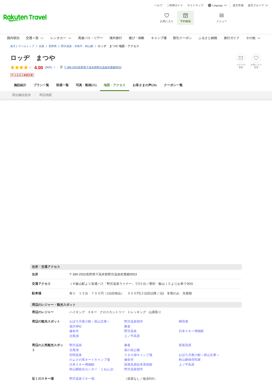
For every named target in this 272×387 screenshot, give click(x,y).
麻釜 (127, 326)
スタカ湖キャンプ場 (138, 355)
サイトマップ (195, 5)
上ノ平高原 (132, 336)
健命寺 (74, 331)
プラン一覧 (41, 85)
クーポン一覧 (173, 85)
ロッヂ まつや (32, 57)
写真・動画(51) (86, 85)
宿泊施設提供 (21, 95)
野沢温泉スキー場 (81, 378)
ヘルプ (158, 5)
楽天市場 (238, 5)
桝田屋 (183, 321)
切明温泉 (75, 355)
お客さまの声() (145, 85)
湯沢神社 (75, 326)
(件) (50, 67)
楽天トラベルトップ (22, 46)
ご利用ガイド (175, 5)
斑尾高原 (185, 345)
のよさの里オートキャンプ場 (89, 359)
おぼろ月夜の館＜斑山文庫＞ (89, 321)
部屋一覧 (62, 85)
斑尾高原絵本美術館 (138, 364)
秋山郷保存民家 (190, 359)
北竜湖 (74, 336)
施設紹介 (20, 85)
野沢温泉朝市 (133, 321)
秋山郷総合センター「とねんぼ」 (92, 369)
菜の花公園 (132, 350)
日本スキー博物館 (191, 331)
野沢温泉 (130, 331)
